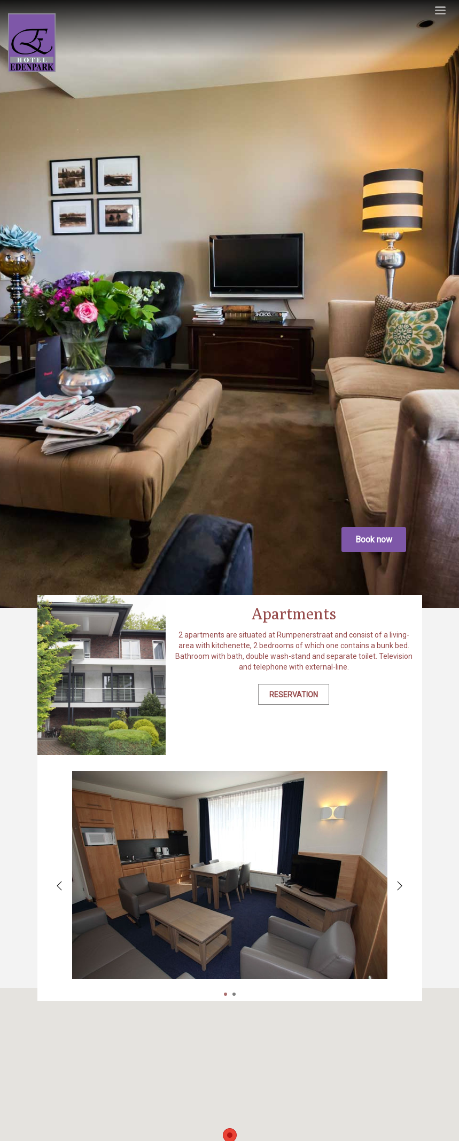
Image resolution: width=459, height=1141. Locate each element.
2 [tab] (234, 994)
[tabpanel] (230, 875)
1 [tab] (225, 994)
